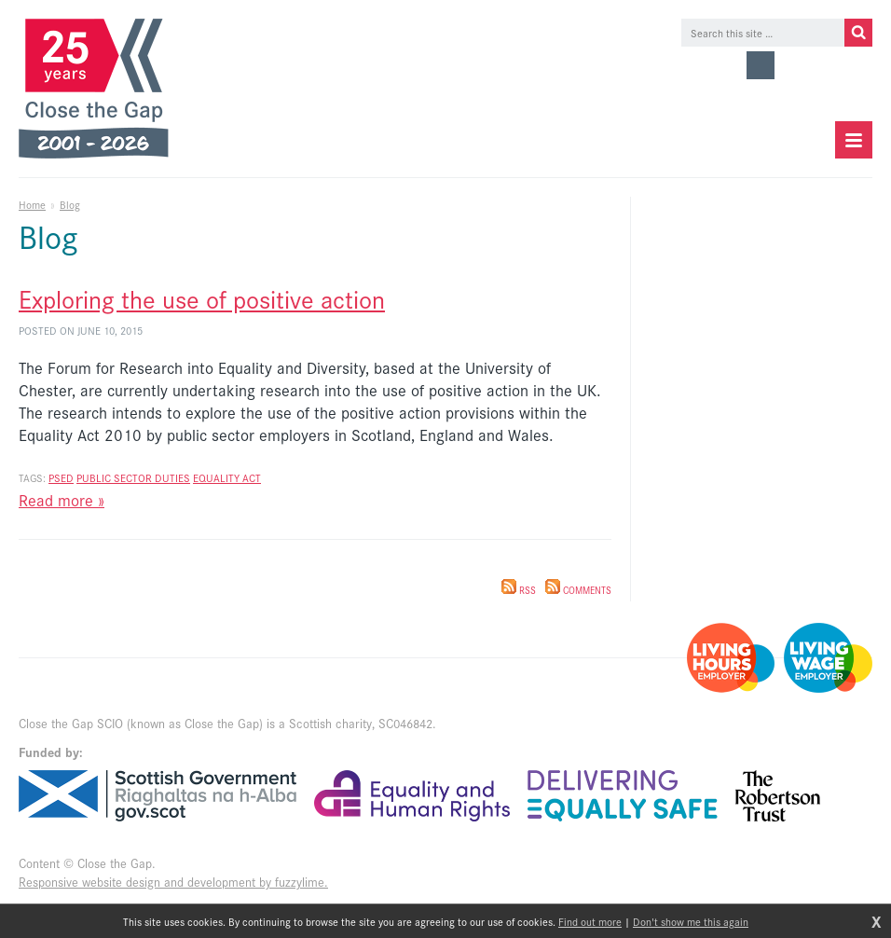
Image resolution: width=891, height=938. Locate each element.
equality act (227, 477)
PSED (61, 477)
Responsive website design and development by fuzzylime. (173, 881)
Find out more (590, 921)
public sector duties (133, 477)
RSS (518, 590)
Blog (70, 204)
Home (32, 204)
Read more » (61, 500)
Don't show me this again (690, 921)
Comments (578, 590)
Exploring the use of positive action (202, 298)
